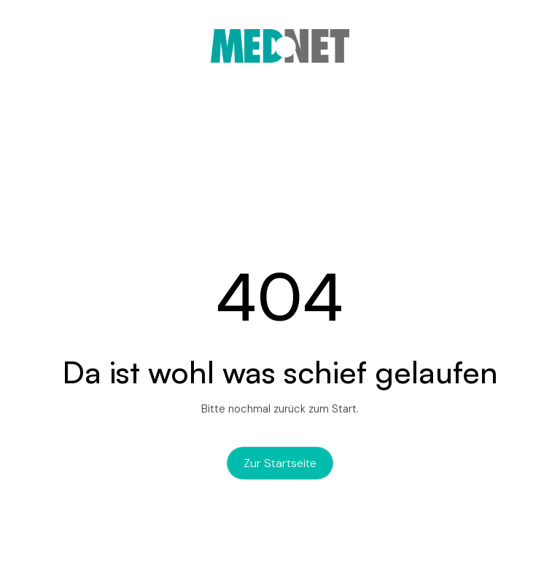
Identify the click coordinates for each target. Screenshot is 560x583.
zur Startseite (280, 463)
